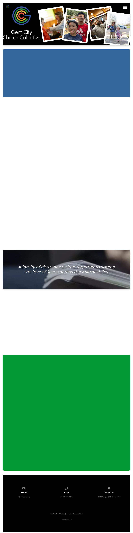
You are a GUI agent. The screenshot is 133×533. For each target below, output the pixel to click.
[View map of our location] (109, 488)
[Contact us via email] (24, 488)
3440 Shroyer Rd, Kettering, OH (109, 497)
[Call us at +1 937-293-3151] (66, 488)
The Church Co (66, 520)
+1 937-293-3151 (66, 497)
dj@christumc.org (24, 497)
